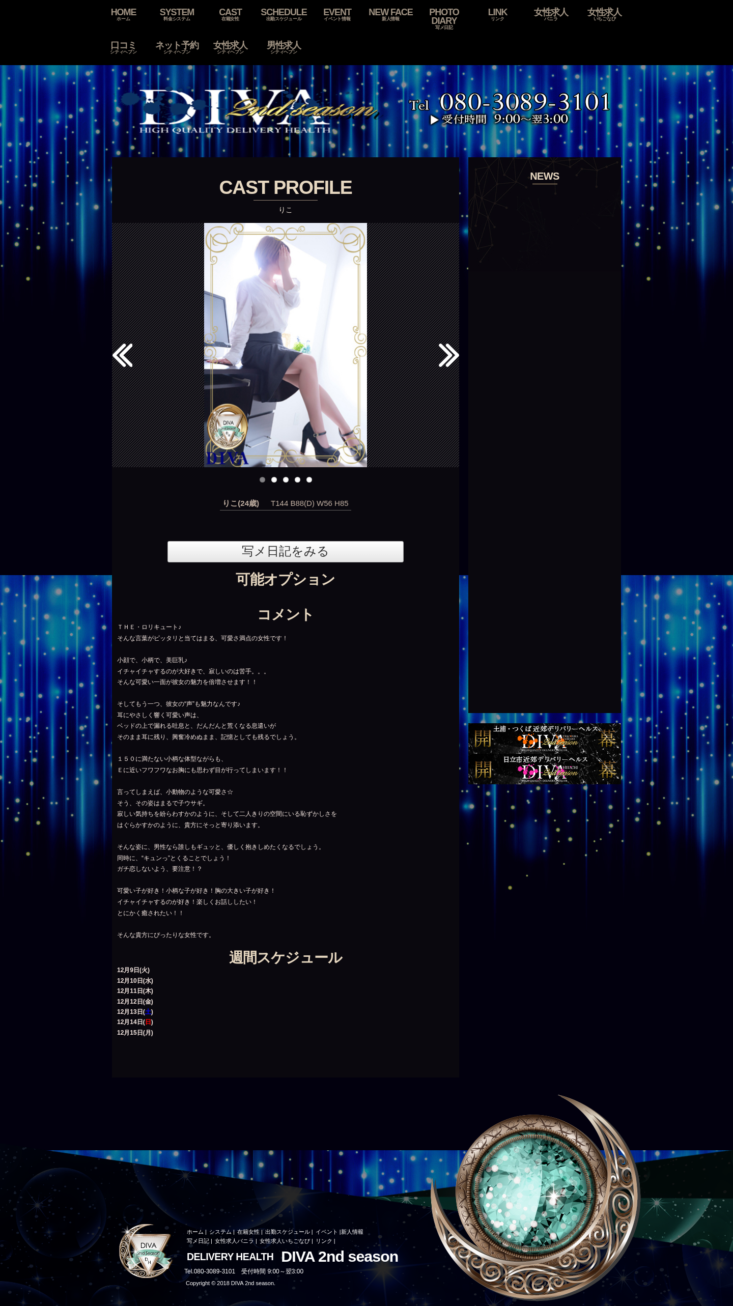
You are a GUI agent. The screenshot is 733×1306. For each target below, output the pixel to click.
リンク (324, 1241)
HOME (123, 14)
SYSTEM (177, 14)
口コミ (123, 47)
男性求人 (284, 47)
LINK (497, 14)
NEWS (544, 176)
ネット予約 (177, 47)
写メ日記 (198, 1241)
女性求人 (551, 14)
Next (452, 340)
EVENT (337, 14)
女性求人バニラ (234, 1241)
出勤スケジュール (287, 1232)
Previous (122, 360)
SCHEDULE (284, 14)
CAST (230, 14)
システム (220, 1232)
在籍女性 (248, 1232)
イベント (327, 1232)
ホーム (195, 1232)
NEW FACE (390, 14)
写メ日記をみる (285, 551)
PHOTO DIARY (444, 19)
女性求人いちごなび (285, 1241)
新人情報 (352, 1232)
